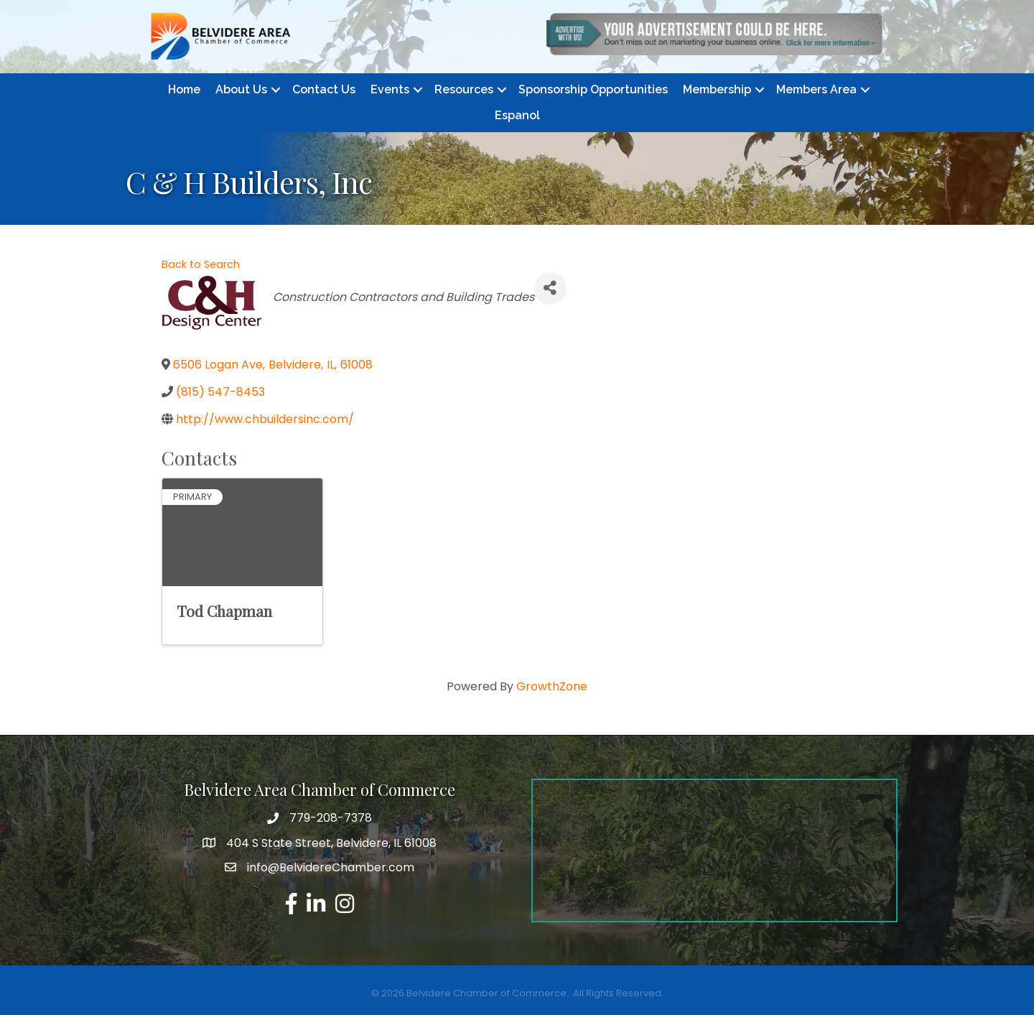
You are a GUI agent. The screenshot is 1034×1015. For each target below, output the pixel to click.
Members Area (816, 89)
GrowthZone (551, 686)
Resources (463, 89)
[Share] (550, 288)
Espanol (517, 115)
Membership (717, 89)
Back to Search (201, 264)
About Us (241, 89)
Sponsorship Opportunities (593, 89)
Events (390, 89)
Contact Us (323, 89)
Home (184, 89)
